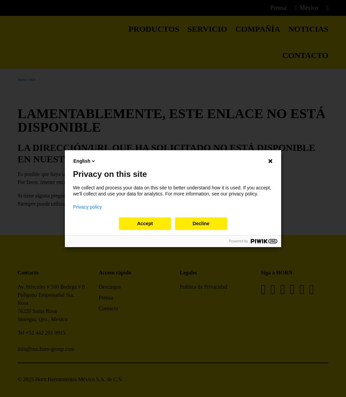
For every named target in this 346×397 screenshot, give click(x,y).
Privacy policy (87, 207)
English (84, 161)
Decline (201, 223)
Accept (145, 223)
